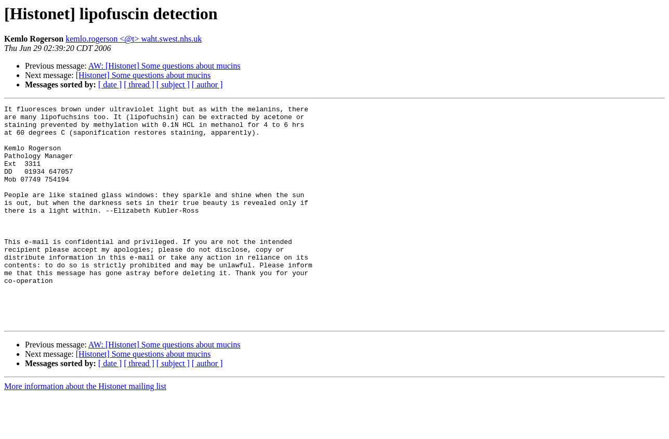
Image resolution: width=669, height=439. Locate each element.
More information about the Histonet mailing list (85, 429)
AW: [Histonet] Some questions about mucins (164, 65)
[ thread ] (139, 84)
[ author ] (207, 84)
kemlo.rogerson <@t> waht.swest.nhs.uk (133, 38)
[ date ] (110, 84)
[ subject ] (173, 84)
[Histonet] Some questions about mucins (143, 75)
